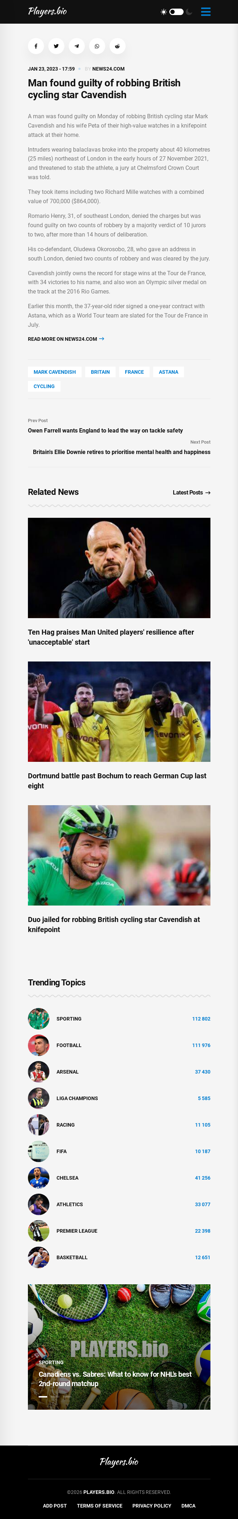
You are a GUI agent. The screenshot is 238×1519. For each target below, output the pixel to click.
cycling (44, 386)
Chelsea (67, 1178)
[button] (36, 46)
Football (69, 1045)
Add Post (55, 1506)
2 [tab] (55, 1397)
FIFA (62, 1151)
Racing (66, 1125)
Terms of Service (99, 1506)
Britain (100, 372)
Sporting (69, 1019)
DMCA (188, 1506)
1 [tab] (43, 1397)
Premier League (77, 1231)
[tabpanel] (119, 1347)
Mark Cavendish (55, 372)
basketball (72, 1257)
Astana (168, 372)
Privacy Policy (151, 1506)
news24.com (108, 69)
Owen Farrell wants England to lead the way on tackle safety (105, 430)
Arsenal (68, 1072)
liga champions (77, 1098)
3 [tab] (67, 1397)
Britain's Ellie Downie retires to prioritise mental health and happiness (121, 452)
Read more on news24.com (66, 339)
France (134, 372)
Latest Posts (191, 492)
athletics (70, 1204)
